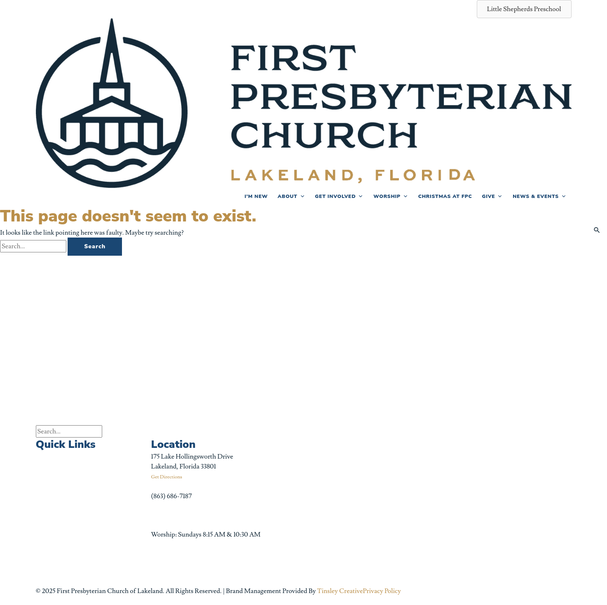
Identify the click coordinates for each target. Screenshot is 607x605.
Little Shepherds (118, 500)
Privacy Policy (382, 591)
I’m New (255, 196)
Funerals (48, 533)
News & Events (539, 196)
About (291, 196)
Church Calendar (60, 475)
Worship (390, 196)
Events (45, 456)
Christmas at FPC (445, 196)
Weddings (50, 514)
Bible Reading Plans (123, 519)
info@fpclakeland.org (181, 515)
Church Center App (123, 557)
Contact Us (51, 571)
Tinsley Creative (340, 591)
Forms (104, 538)
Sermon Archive (58, 495)
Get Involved (339, 196)
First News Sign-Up (123, 442)
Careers (47, 552)
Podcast (106, 461)
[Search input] (69, 431)
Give (492, 196)
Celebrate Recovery (123, 481)
